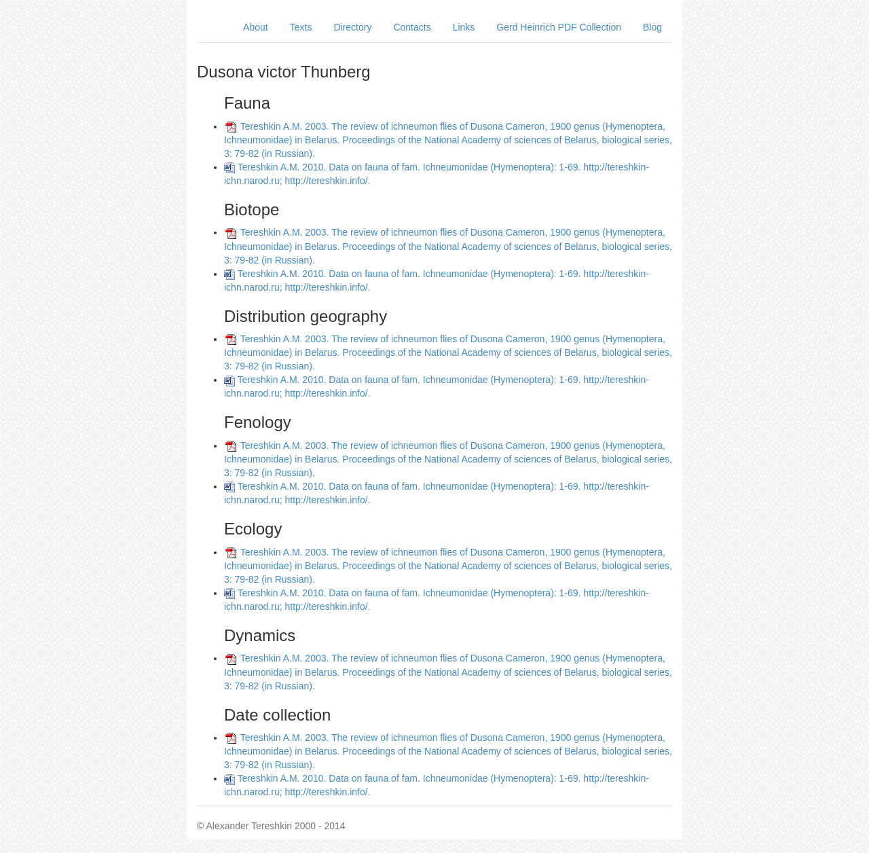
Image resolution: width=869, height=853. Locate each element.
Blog (652, 27)
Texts (301, 27)
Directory (352, 27)
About (255, 27)
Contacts (411, 27)
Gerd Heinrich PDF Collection (558, 27)
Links (464, 27)
